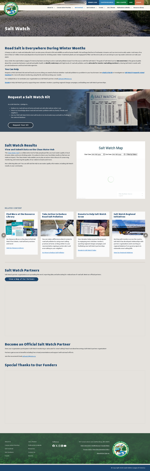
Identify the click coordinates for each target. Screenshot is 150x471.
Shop (130, 2)
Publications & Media (124, 8)
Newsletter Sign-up (103, 453)
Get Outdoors (92, 8)
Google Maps (105, 445)
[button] (84, 2)
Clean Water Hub (13, 153)
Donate (138, 2)
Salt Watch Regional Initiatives (124, 215)
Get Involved (80, 8)
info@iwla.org (96, 445)
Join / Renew (111, 7)
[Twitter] (56, 446)
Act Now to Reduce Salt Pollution (53, 252)
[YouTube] (65, 446)
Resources (31, 449)
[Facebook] (53, 446)
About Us (51, 8)
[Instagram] (59, 446)
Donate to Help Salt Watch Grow (92, 215)
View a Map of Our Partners (21, 279)
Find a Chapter (121, 2)
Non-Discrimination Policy (101, 449)
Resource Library (139, 7)
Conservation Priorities (65, 8)
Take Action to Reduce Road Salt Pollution (54, 215)
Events (102, 8)
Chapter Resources (107, 2)
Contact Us (31, 452)
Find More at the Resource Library (20, 215)
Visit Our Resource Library (15, 248)
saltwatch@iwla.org (65, 79)
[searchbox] (75, 2)
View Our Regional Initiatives (123, 252)
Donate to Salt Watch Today (87, 250)
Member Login (92, 2)
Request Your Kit (21, 125)
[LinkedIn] (62, 446)
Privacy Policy (87, 449)
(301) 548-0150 (86, 445)
